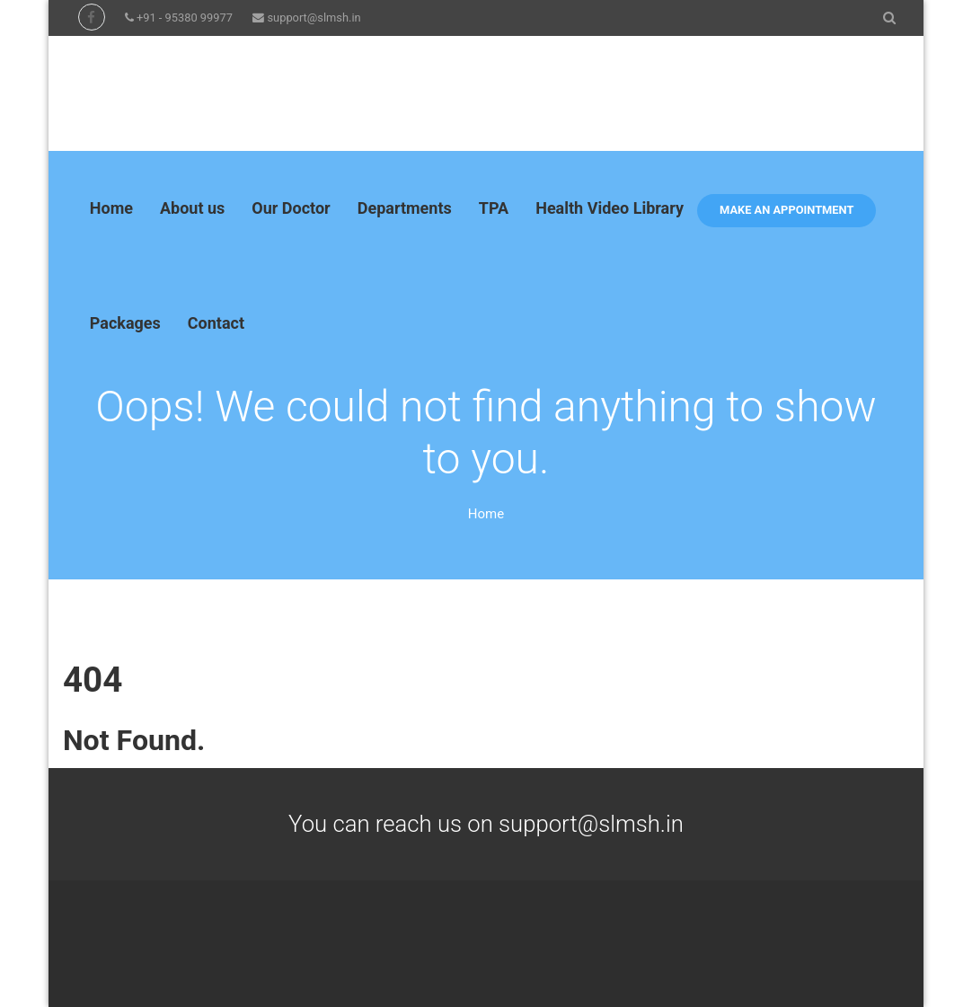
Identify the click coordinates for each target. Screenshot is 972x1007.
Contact (216, 323)
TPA (493, 208)
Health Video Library (609, 208)
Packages (125, 323)
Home (111, 208)
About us (192, 208)
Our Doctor (291, 208)
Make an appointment (786, 209)
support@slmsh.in (313, 17)
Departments (405, 208)
